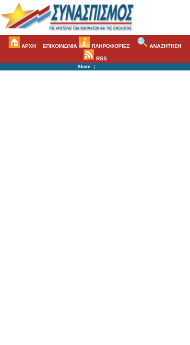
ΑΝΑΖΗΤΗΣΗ (159, 46)
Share (84, 66)
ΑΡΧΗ (22, 46)
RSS (95, 58)
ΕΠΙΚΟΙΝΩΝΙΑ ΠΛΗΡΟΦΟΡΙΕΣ (86, 46)
